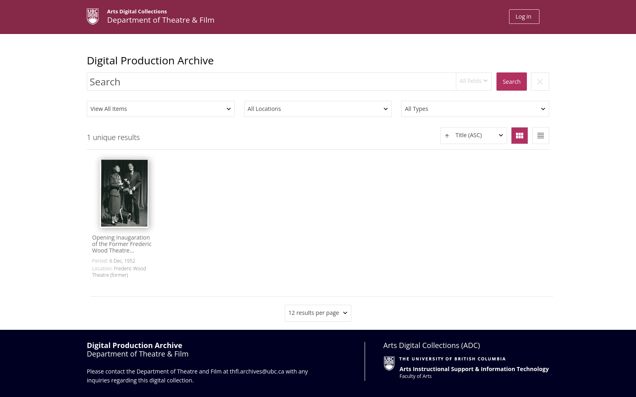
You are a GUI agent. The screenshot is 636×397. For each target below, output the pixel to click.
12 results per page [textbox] (313, 312)
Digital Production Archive (150, 60)
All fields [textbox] (470, 81)
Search (511, 81)
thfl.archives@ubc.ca (257, 371)
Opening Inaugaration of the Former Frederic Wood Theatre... (122, 244)
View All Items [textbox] (108, 109)
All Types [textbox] (416, 109)
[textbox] (474, 135)
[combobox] (474, 81)
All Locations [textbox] (264, 109)
